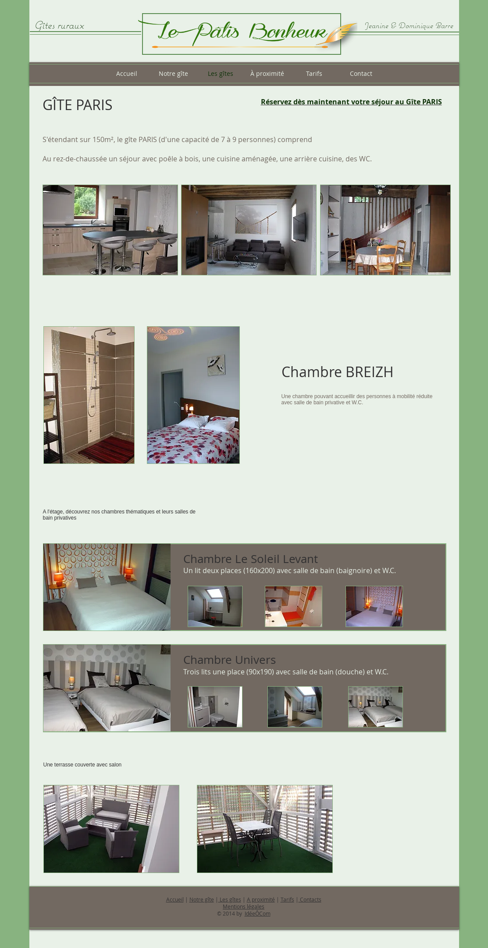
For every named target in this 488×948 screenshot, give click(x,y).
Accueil (175, 899)
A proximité (261, 899)
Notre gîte (201, 899)
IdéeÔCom (258, 913)
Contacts (310, 899)
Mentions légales (243, 906)
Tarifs (287, 899)
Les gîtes (229, 899)
